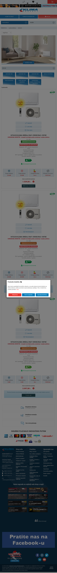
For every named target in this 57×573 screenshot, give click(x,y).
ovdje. (17, 289)
